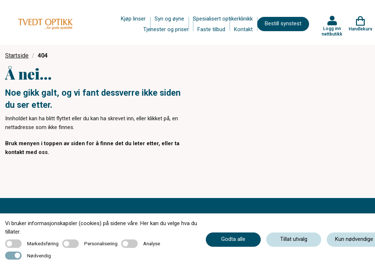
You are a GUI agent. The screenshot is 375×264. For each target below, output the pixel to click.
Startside (17, 55)
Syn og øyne (169, 18)
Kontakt (243, 29)
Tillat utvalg (293, 239)
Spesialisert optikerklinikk (223, 18)
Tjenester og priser (166, 29)
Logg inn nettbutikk (332, 31)
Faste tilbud (211, 29)
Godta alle (233, 239)
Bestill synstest (283, 23)
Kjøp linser (133, 18)
